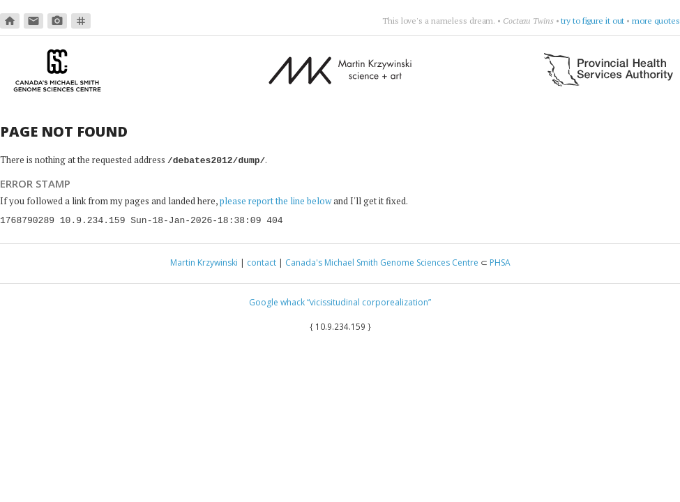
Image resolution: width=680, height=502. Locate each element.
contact (261, 262)
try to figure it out (592, 20)
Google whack (277, 301)
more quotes (656, 20)
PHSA (500, 262)
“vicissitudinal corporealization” (369, 301)
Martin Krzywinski (204, 262)
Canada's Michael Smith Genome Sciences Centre (381, 262)
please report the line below (275, 200)
